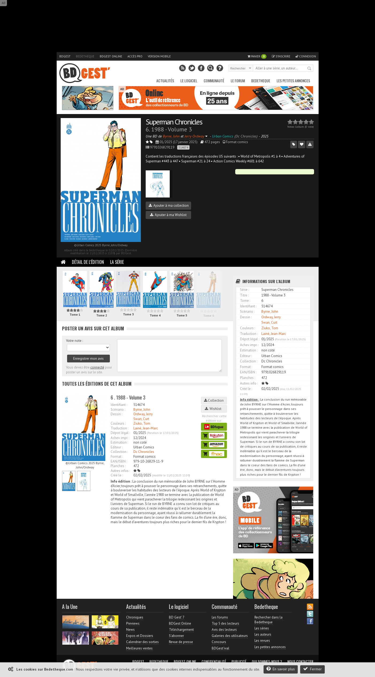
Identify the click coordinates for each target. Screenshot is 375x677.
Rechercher (309, 68)
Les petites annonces (293, 80)
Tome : (245, 300)
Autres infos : (120, 470)
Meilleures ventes (139, 648)
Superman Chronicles (174, 122)
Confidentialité (214, 661)
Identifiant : (119, 404)
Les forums (220, 617)
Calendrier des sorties (142, 642)
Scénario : (118, 409)
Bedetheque (85, 56)
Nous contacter (300, 661)
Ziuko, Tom (141, 423)
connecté (97, 367)
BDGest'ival (220, 648)
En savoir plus (280, 668)
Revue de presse (181, 642)
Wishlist (214, 408)
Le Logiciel (188, 80)
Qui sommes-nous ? (267, 661)
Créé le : (117, 475)
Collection (214, 400)
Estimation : (119, 442)
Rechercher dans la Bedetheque (268, 619)
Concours (219, 642)
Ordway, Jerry (143, 414)
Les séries (261, 628)
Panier (257, 56)
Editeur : (116, 447)
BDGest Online (111, 56)
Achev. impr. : (120, 438)
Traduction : (119, 428)
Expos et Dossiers (139, 635)
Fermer (312, 668)
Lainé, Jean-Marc (145, 428)
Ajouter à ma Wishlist (168, 215)
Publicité (238, 661)
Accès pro (134, 56)
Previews (133, 623)
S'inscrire (281, 56)
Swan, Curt (141, 419)
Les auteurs (262, 634)
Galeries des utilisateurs (230, 635)
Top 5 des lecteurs (225, 623)
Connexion (306, 56)
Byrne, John (141, 409)
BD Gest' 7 (176, 617)
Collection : (119, 451)
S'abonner (176, 635)
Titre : (244, 295)
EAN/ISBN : (119, 461)
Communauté (214, 80)
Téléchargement (181, 629)
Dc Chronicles (143, 451)
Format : (117, 456)
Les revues (262, 640)
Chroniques (134, 617)
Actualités (165, 80)
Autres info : (249, 383)
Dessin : (116, 414)
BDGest (65, 56)
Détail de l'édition (88, 262)
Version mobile (159, 56)
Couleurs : (118, 423)
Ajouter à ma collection (169, 205)
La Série (117, 262)
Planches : (118, 466)
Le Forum (238, 80)
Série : (244, 289)
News (130, 629)
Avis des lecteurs (224, 629)
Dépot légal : (120, 433)
